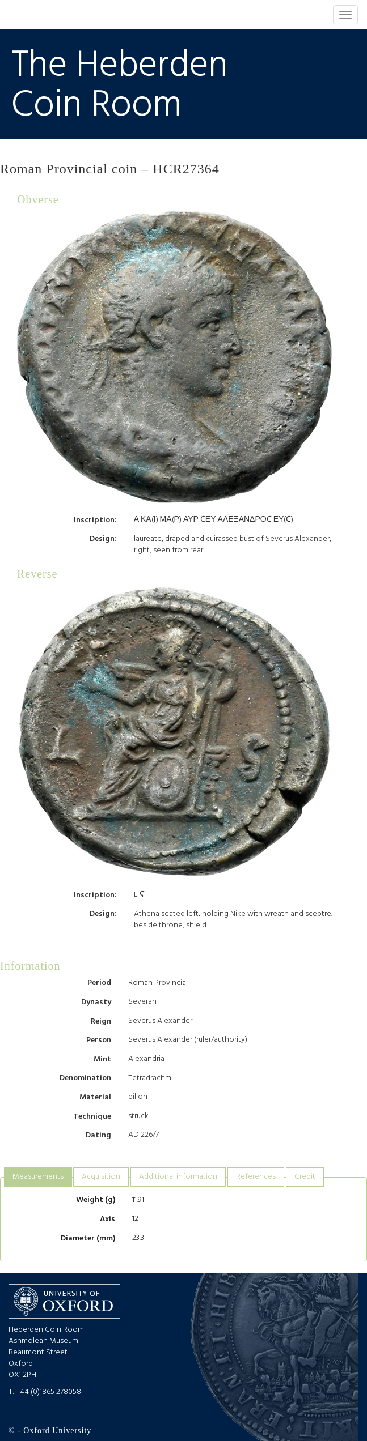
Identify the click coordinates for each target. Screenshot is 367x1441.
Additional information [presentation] (178, 1176)
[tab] (38, 1177)
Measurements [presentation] (38, 1176)
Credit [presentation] (304, 1176)
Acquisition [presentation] (101, 1176)
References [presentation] (256, 1176)
